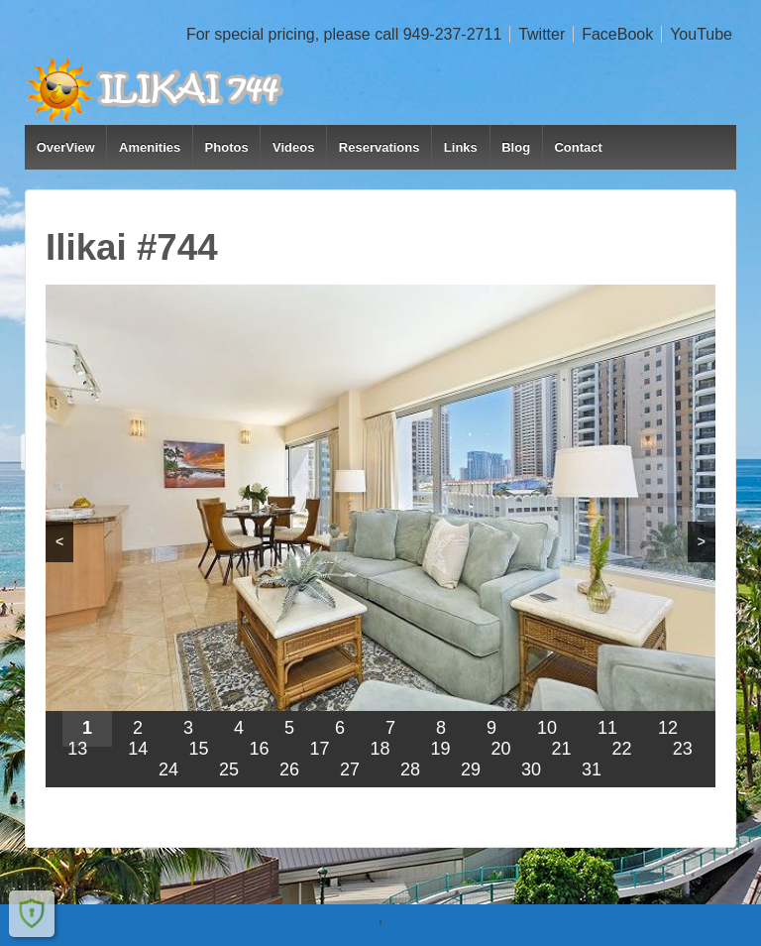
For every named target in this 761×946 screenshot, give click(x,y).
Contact (577, 147)
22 (622, 749)
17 (319, 749)
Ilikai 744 (83, 890)
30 (531, 769)
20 (501, 749)
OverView (66, 147)
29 (471, 769)
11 (607, 728)
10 (547, 728)
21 (562, 749)
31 (591, 769)
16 (259, 749)
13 (77, 749)
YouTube (701, 34)
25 (229, 769)
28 (410, 769)
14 (138, 749)
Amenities (149, 147)
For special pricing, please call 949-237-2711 (343, 34)
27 (350, 769)
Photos (227, 147)
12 (668, 728)
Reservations (379, 147)
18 (379, 749)
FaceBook (617, 34)
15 (198, 749)
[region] (380, 536)
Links (461, 147)
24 (168, 769)
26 (289, 769)
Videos (293, 147)
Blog (515, 147)
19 (441, 749)
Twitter (541, 34)
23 (683, 749)
